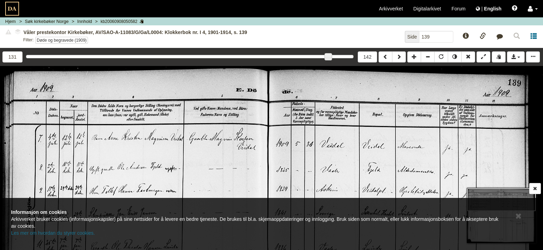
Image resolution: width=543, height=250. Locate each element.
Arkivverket (391, 8)
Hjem (10, 21)
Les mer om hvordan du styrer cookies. (53, 233)
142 (367, 57)
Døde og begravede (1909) (62, 40)
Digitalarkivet (427, 8)
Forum (458, 8)
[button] (533, 8)
